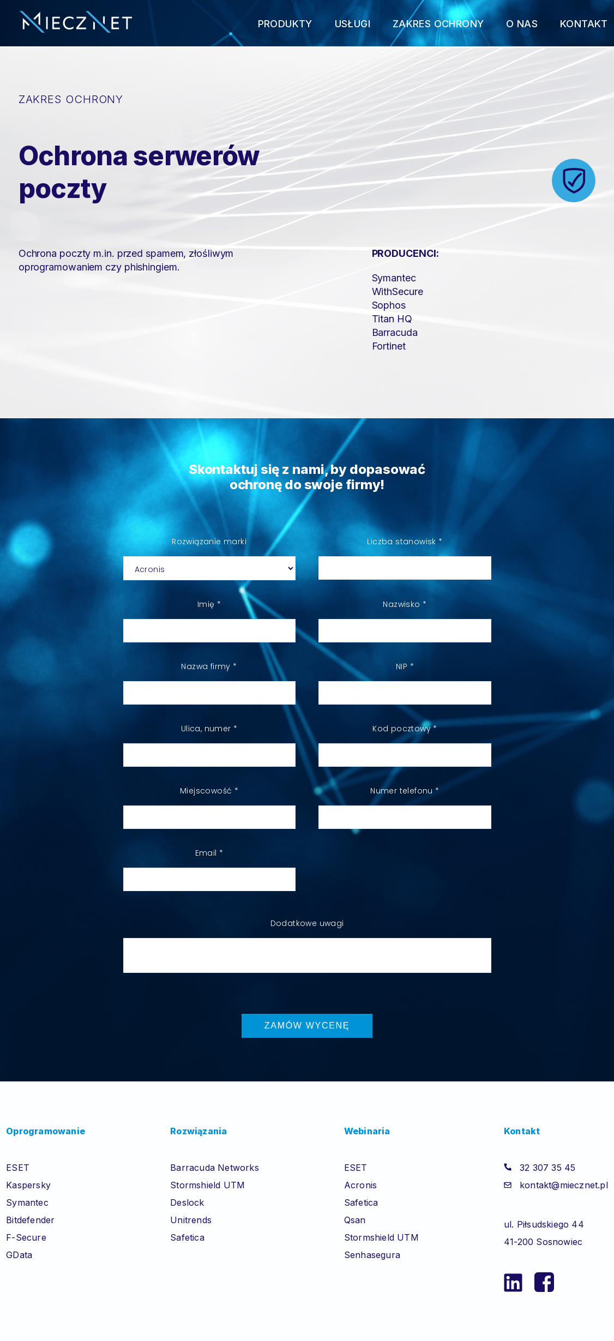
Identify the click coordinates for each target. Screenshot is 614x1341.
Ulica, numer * (209, 728)
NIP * (405, 666)
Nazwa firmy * (209, 666)
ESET (17, 1167)
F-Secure (26, 1237)
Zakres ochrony (438, 23)
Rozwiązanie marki (209, 541)
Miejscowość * (209, 790)
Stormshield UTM (207, 1185)
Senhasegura (372, 1254)
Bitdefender (30, 1219)
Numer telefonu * (404, 790)
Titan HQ (392, 318)
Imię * (209, 604)
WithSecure (397, 291)
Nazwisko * (404, 604)
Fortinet (389, 346)
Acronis (360, 1185)
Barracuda (395, 332)
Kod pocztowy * (404, 728)
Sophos (389, 305)
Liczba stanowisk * (404, 541)
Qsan (355, 1219)
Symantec (394, 278)
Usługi (352, 23)
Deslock (187, 1202)
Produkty (285, 23)
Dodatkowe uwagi (307, 923)
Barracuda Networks (214, 1167)
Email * (209, 852)
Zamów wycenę (307, 1025)
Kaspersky (28, 1185)
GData (19, 1254)
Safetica (187, 1237)
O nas (522, 23)
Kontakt (584, 23)
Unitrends (191, 1219)
